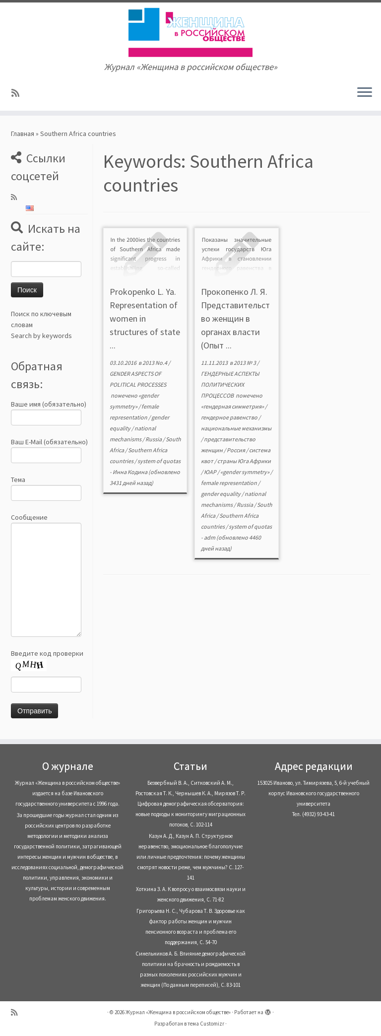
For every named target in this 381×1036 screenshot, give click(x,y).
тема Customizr (206, 1023)
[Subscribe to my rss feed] (18, 93)
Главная (22, 133)
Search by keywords (41, 335)
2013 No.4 (155, 362)
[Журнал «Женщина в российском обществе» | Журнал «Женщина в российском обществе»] (190, 32)
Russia (154, 439)
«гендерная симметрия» (233, 406)
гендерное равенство (229, 417)
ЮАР (210, 472)
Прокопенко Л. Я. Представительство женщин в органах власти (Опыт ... (235, 318)
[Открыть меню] (364, 92)
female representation (229, 482)
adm (209, 537)
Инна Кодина (130, 472)
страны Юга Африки (244, 461)
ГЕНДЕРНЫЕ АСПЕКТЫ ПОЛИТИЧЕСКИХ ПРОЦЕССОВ (230, 384)
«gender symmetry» (245, 472)
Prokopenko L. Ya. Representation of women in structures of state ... (145, 318)
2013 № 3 (245, 362)
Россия (236, 450)
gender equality (221, 493)
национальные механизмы (236, 428)
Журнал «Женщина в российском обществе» (178, 1012)
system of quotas (159, 461)
